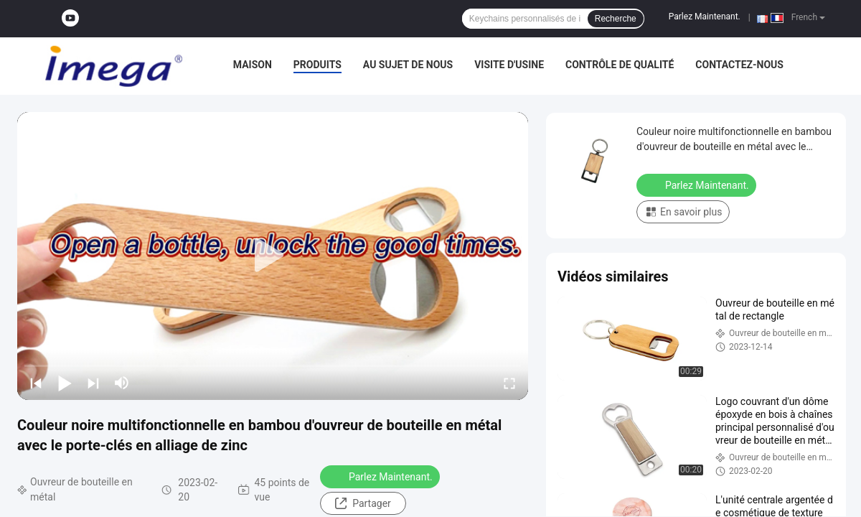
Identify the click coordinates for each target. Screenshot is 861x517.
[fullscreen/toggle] (509, 382)
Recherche (615, 19)
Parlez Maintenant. (704, 16)
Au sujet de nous (408, 64)
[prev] (36, 382)
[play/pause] (64, 382)
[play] (273, 256)
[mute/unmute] (122, 382)
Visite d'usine (509, 64)
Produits (317, 64)
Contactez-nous (739, 64)
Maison (252, 64)
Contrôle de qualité (619, 64)
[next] (93, 382)
